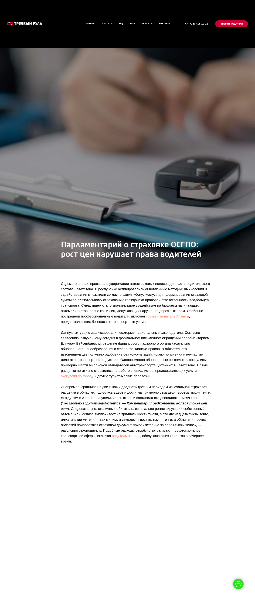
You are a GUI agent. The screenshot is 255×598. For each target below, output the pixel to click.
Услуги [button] (105, 24)
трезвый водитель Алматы (167, 316)
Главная (89, 24)
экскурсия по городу (77, 376)
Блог (132, 24)
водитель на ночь (126, 436)
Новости (147, 24)
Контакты (164, 24)
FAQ (121, 24)
